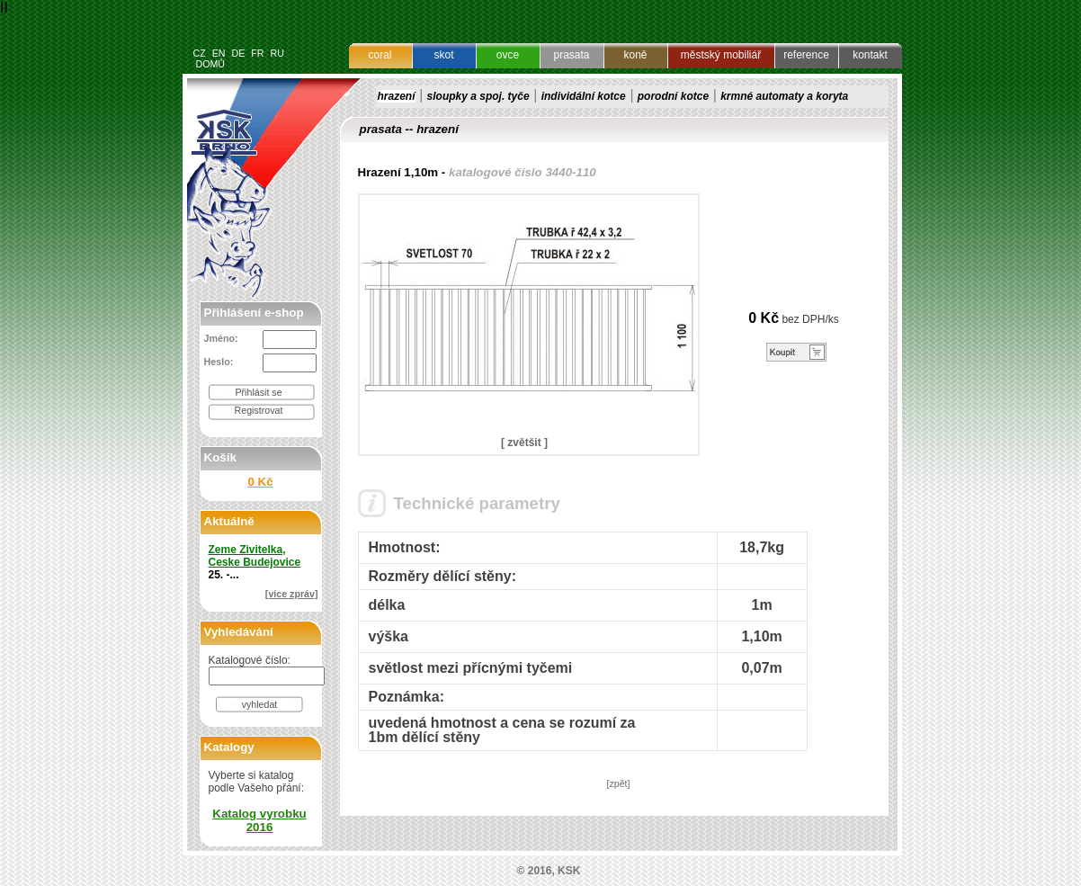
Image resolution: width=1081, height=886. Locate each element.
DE (238, 53)
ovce (507, 55)
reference (806, 55)
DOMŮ (210, 63)
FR (257, 53)
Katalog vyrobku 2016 (259, 820)
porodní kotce (673, 96)
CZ (199, 53)
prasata (571, 55)
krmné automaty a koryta (784, 96)
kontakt (870, 55)
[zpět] (618, 783)
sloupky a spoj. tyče (478, 96)
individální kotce (583, 96)
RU (276, 53)
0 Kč (259, 481)
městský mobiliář (721, 55)
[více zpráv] (291, 593)
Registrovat (259, 410)
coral (379, 55)
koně (635, 55)
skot (443, 55)
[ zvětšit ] (524, 442)
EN (219, 53)
